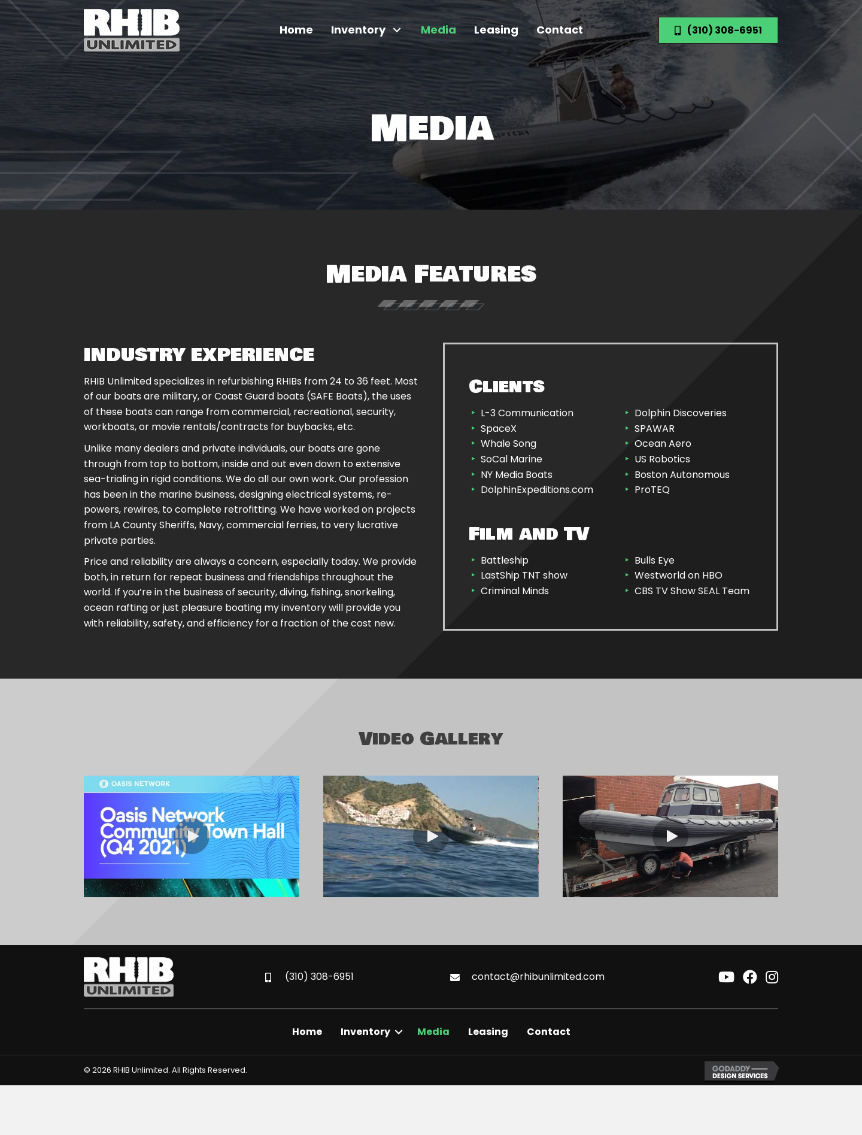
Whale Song (508, 443)
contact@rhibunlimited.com (538, 976)
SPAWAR (655, 428)
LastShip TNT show (524, 575)
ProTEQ (652, 490)
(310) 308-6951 (319, 976)
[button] (397, 30)
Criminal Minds (515, 591)
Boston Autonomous (682, 475)
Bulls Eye (655, 560)
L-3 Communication (527, 413)
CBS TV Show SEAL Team (692, 591)
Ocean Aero (663, 443)
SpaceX (499, 428)
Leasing (488, 1032)
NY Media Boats (517, 475)
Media (433, 1032)
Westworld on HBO (679, 575)
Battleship (505, 560)
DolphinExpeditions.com (537, 490)
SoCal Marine (511, 459)
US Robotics (662, 459)
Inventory (365, 1032)
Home (307, 1032)
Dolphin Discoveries (681, 413)
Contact (548, 1032)
